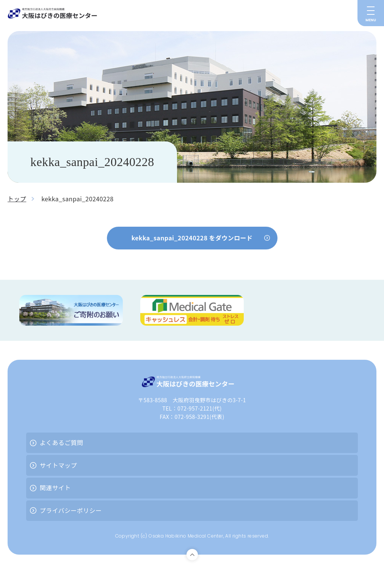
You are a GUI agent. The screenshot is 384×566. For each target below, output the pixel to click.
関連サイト (55, 487)
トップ (17, 198)
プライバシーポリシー (71, 510)
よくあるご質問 (61, 442)
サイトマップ (58, 465)
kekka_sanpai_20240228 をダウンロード (192, 237)
